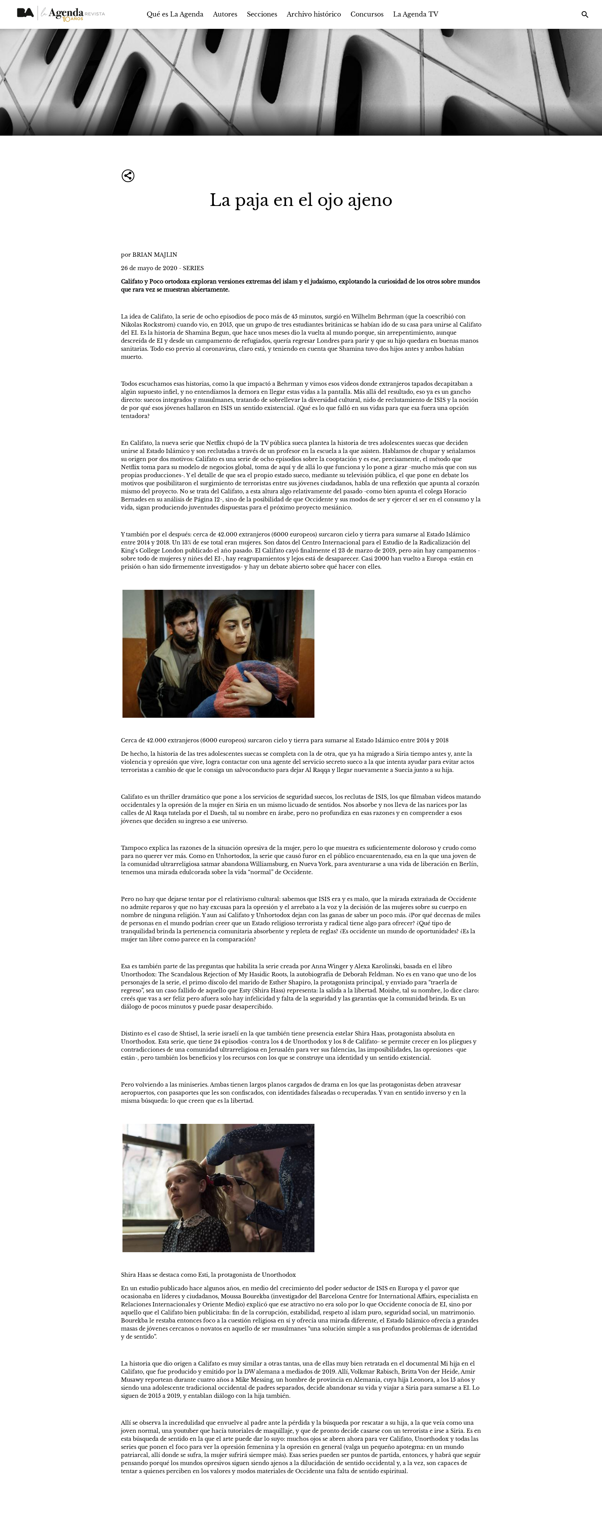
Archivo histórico (314, 14)
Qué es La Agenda (175, 14)
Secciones (262, 14)
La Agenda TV (415, 14)
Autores (225, 14)
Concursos (367, 14)
